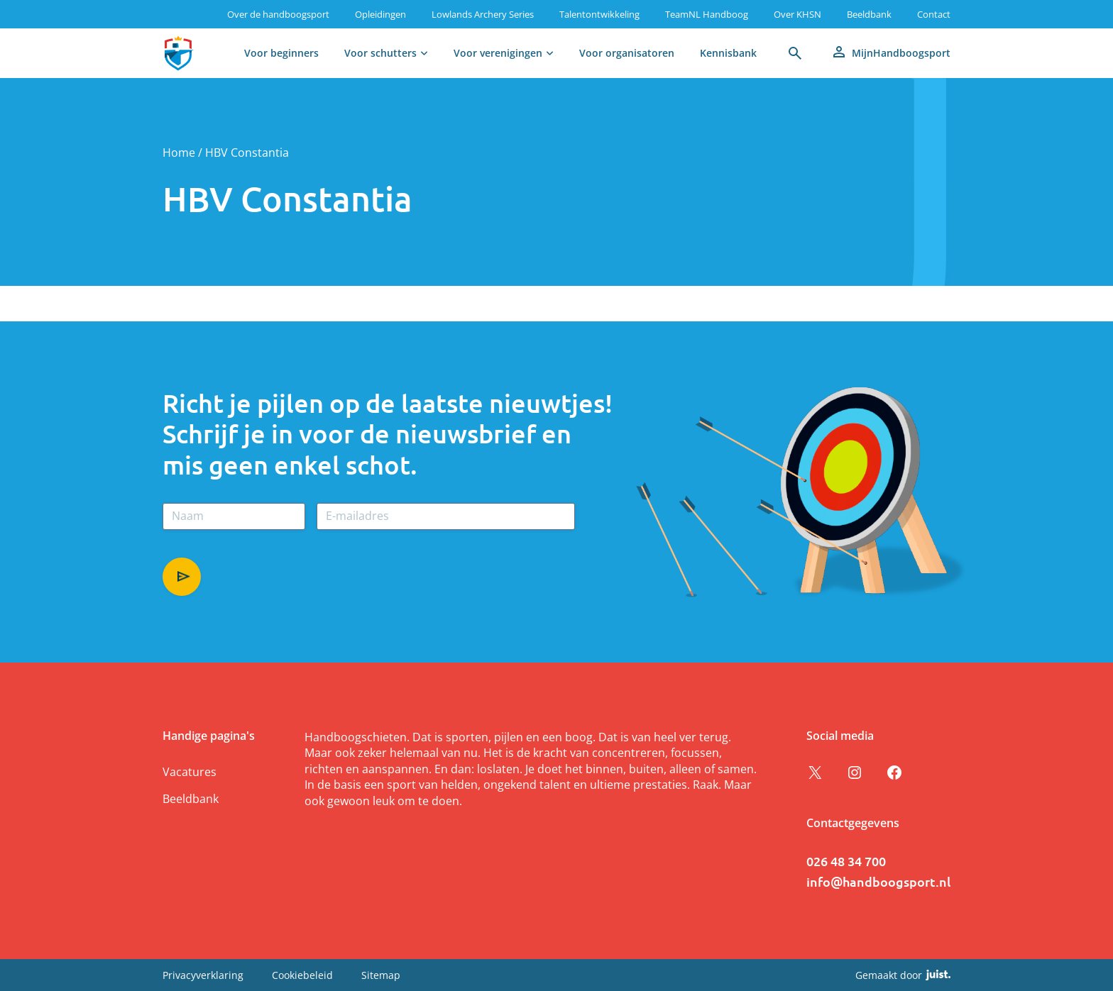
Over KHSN (797, 14)
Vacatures (189, 772)
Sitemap (380, 975)
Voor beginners (281, 53)
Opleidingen (380, 14)
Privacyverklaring (203, 975)
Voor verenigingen (498, 53)
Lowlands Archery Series (483, 14)
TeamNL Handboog (706, 14)
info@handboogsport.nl (878, 881)
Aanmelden (182, 577)
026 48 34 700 (846, 861)
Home (179, 152)
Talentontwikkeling (599, 14)
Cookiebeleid (302, 975)
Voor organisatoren (626, 53)
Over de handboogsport (278, 14)
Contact (933, 14)
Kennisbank (728, 53)
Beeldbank (869, 14)
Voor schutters (380, 53)
